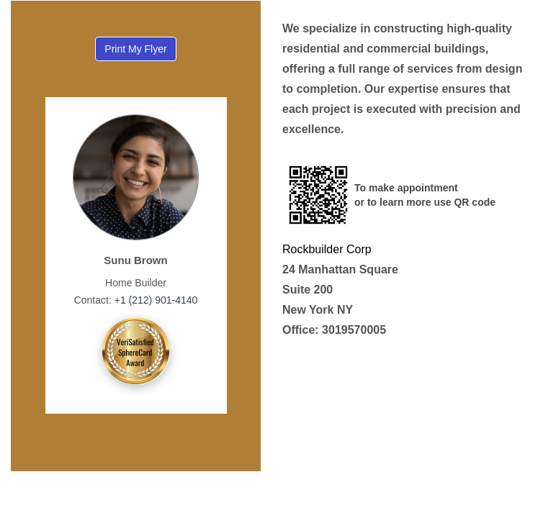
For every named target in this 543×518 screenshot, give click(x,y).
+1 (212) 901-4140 (154, 300)
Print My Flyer (135, 49)
